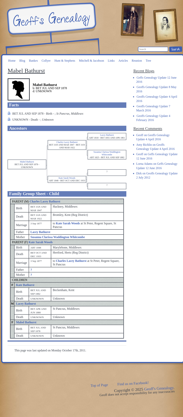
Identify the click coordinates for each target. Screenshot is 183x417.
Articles (123, 60)
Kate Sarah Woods (41, 242)
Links (111, 60)
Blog (22, 60)
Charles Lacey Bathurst (45, 201)
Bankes (33, 60)
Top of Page (99, 385)
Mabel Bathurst (26, 322)
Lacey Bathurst (40, 232)
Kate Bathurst (25, 285)
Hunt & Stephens (64, 60)
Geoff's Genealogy (51, 19)
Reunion (137, 60)
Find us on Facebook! (133, 383)
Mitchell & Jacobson (91, 60)
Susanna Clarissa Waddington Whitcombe (57, 237)
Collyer (46, 60)
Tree (148, 60)
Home (12, 60)
